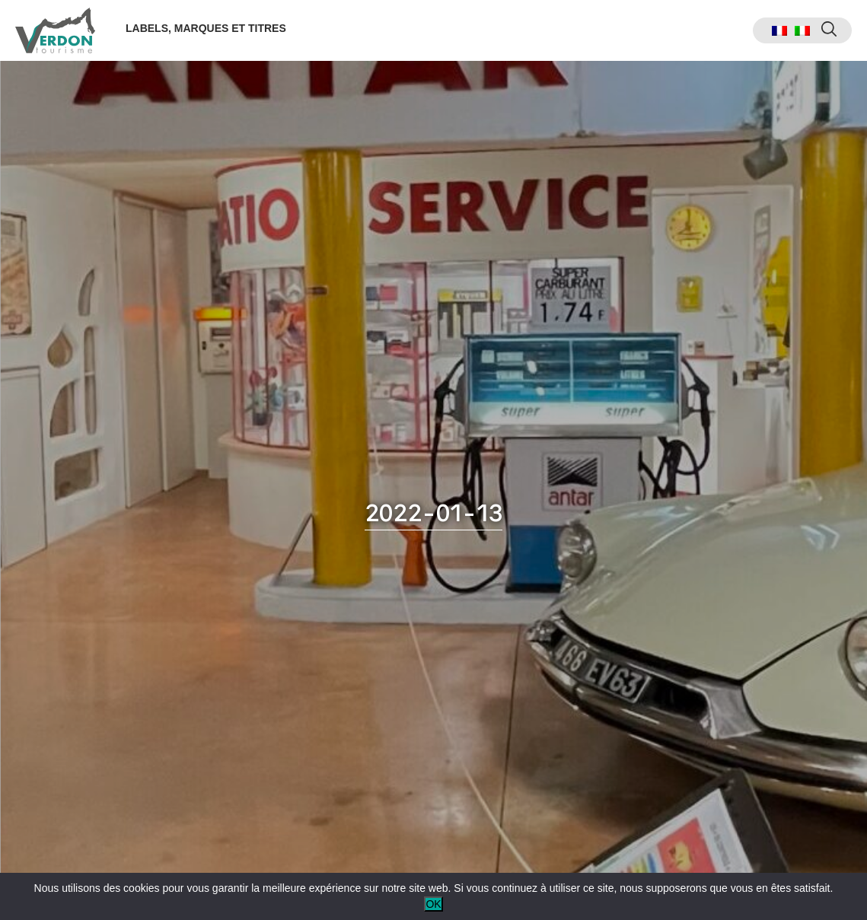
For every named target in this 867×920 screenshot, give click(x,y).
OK (433, 904)
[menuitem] (779, 30)
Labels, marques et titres (206, 28)
